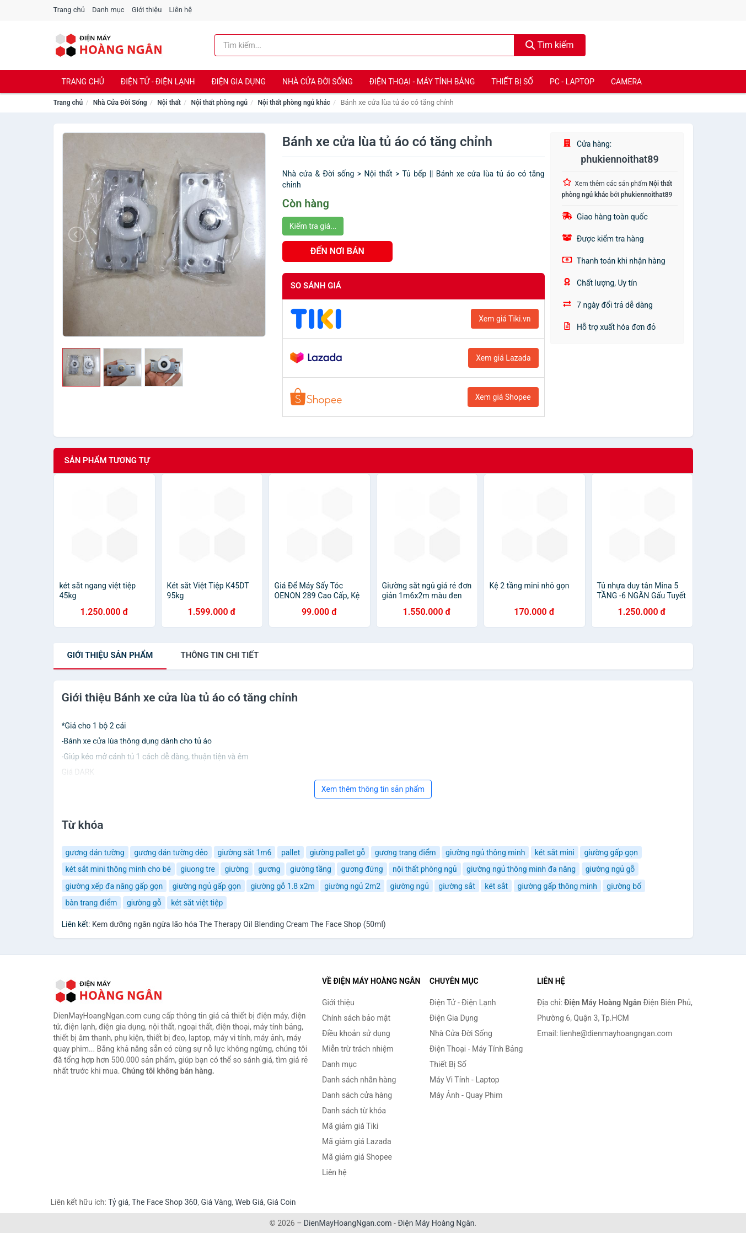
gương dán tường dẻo (171, 852)
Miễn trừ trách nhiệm (357, 1048)
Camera (626, 81)
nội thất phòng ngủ (425, 869)
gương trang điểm (405, 852)
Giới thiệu (147, 10)
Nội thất (169, 102)
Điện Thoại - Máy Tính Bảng (422, 81)
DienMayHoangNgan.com (348, 1223)
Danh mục (108, 10)
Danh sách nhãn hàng (359, 1079)
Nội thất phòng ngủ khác (294, 102)
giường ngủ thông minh (485, 852)
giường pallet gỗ (338, 852)
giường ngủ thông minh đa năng (521, 869)
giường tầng (310, 869)
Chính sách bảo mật (356, 1018)
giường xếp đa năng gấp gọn (114, 886)
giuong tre (197, 869)
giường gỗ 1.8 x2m (282, 886)
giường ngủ (409, 886)
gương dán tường (95, 852)
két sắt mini (555, 852)
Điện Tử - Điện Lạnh (158, 81)
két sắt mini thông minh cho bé (118, 869)
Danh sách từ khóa (354, 1110)
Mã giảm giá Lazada (356, 1141)
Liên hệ (180, 10)
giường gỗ (144, 902)
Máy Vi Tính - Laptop (465, 1079)
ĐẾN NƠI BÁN (337, 251)
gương (269, 869)
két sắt (496, 886)
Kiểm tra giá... (312, 226)
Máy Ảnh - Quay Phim (466, 1095)
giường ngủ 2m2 (352, 886)
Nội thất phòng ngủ (219, 102)
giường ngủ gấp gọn (207, 886)
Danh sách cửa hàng (357, 1095)
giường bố (624, 886)
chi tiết (219, 655)
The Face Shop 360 (164, 1202)
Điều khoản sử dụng (356, 1033)
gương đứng (362, 869)
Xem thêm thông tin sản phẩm (373, 789)
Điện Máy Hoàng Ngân (436, 1223)
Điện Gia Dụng (238, 81)
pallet (290, 852)
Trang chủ (69, 10)
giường (236, 869)
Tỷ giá (118, 1202)
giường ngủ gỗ (610, 869)
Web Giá (249, 1202)
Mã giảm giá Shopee (357, 1156)
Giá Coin (281, 1202)
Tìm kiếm (549, 45)
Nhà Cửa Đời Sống (317, 81)
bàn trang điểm (91, 902)
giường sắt (456, 886)
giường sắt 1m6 (245, 852)
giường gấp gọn (610, 852)
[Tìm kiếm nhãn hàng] (364, 45)
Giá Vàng (216, 1202)
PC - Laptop (572, 81)
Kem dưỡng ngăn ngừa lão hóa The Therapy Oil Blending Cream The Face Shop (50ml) (239, 924)
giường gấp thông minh (557, 886)
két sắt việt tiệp (197, 902)
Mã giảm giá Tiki (350, 1126)
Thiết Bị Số (512, 81)
